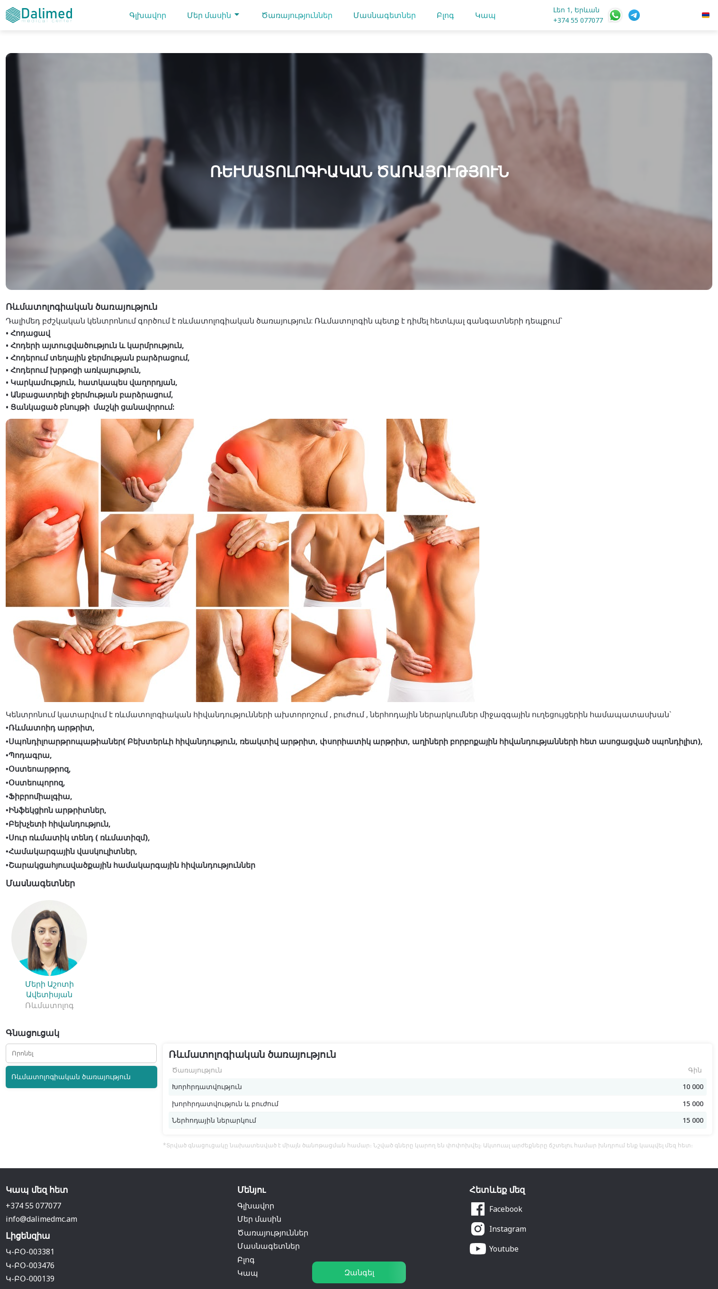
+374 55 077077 (578, 20)
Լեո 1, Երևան (576, 9)
